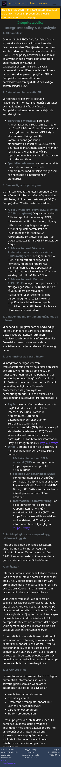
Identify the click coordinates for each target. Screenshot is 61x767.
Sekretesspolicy (9, 763)
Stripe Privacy (21, 528)
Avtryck (4, 760)
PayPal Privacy (49, 443)
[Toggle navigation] (54, 3)
